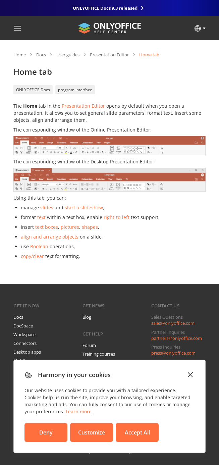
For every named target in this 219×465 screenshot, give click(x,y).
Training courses (99, 354)
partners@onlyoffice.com (176, 338)
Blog (87, 317)
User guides (67, 55)
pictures (70, 227)
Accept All (137, 432)
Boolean (39, 246)
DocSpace (23, 326)
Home (19, 55)
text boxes (46, 227)
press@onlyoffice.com (173, 353)
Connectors (25, 343)
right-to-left (116, 217)
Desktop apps (27, 352)
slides (46, 207)
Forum (89, 345)
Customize (91, 432)
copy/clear (32, 256)
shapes (90, 227)
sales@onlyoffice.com (173, 323)
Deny (46, 432)
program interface (75, 90)
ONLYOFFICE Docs (33, 90)
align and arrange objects (49, 237)
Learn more (79, 411)
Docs (41, 55)
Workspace (24, 334)
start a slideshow (84, 207)
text (41, 217)
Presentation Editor (109, 55)
